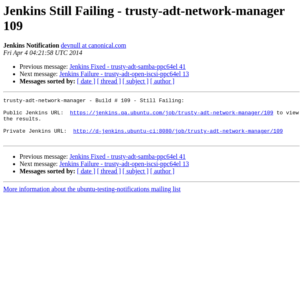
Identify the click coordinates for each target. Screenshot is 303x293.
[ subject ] (136, 81)
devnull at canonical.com (93, 45)
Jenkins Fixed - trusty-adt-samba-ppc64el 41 (128, 66)
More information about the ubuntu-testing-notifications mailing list (91, 197)
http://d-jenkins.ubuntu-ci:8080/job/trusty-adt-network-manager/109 (178, 138)
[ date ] (86, 81)
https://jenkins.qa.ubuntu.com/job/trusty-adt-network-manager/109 (171, 116)
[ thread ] (109, 81)
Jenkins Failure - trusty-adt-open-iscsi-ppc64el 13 (124, 73)
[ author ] (162, 81)
